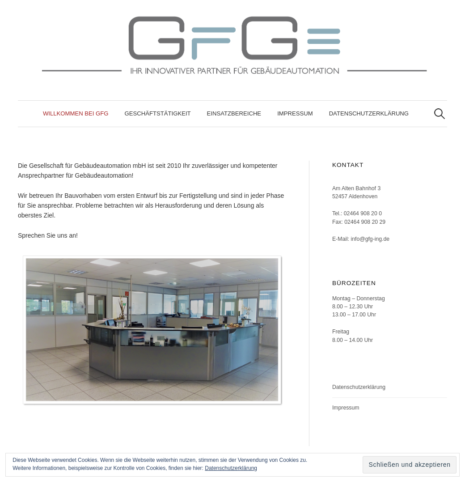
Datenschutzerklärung (369, 113)
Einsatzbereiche (234, 113)
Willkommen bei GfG (76, 113)
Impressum (295, 113)
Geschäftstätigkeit (158, 113)
